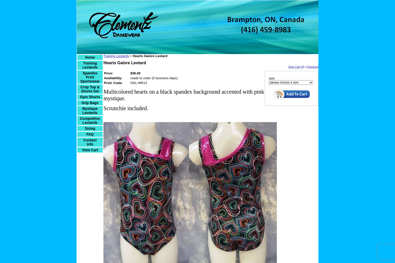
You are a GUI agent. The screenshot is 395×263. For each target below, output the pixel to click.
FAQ (90, 134)
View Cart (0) (296, 66)
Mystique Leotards (90, 111)
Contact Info (90, 142)
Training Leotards (90, 65)
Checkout (312, 66)
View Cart (90, 150)
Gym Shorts (90, 97)
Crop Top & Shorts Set (89, 89)
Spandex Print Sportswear (90, 77)
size (272, 78)
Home (90, 57)
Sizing (90, 128)
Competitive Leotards (90, 121)
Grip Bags (90, 103)
